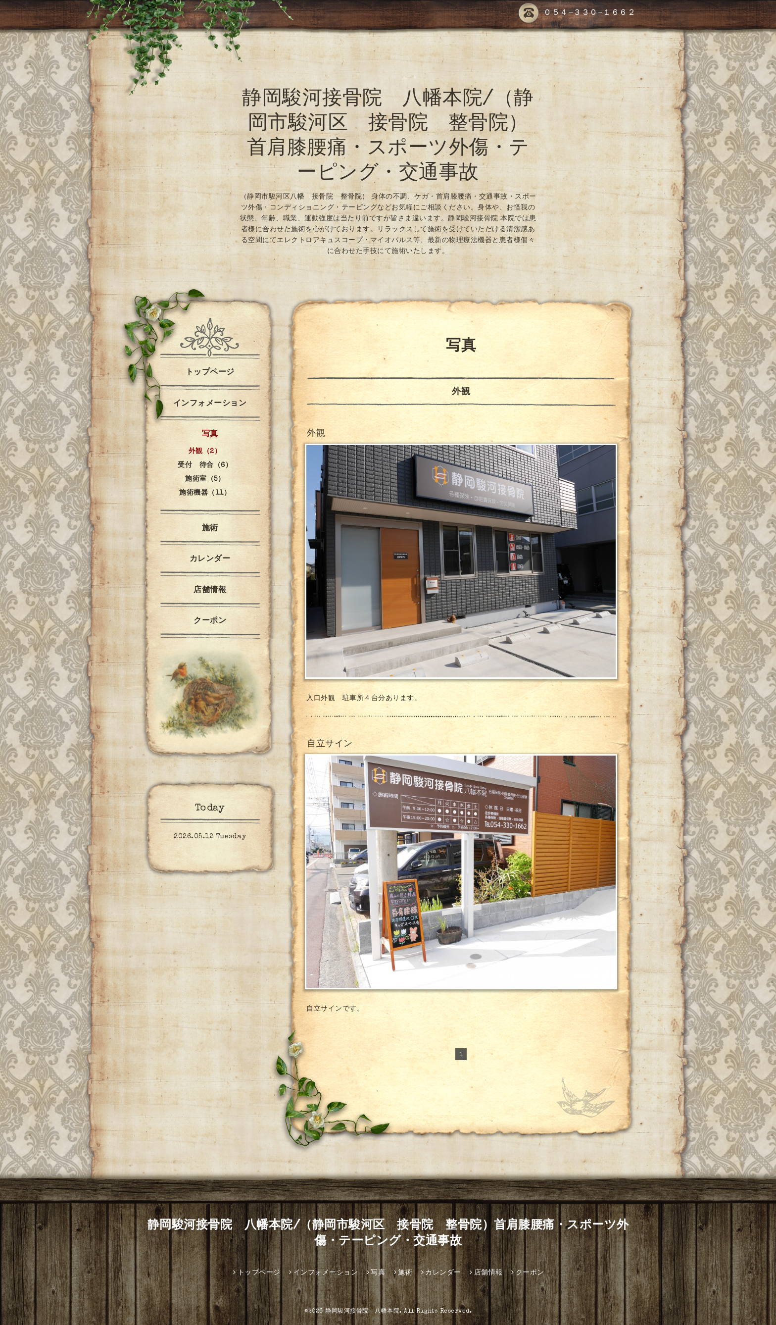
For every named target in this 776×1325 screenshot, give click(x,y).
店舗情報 (210, 591)
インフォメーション (210, 404)
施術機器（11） (205, 493)
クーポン (210, 621)
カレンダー (210, 559)
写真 (210, 435)
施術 (210, 529)
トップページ (210, 373)
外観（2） (205, 451)
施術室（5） (205, 479)
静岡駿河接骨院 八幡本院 (362, 1312)
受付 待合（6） (205, 465)
